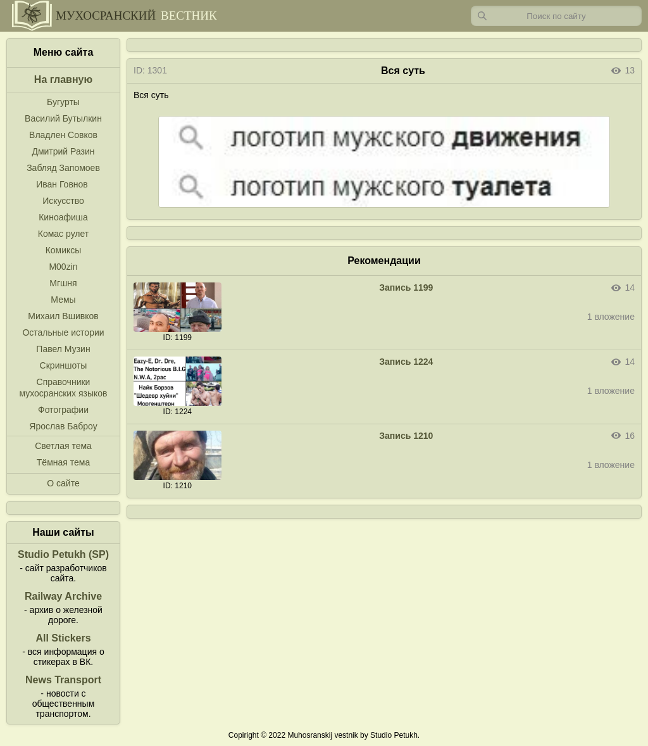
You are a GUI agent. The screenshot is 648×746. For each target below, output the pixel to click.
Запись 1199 (406, 287)
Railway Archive (63, 596)
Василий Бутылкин (63, 118)
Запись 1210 (406, 436)
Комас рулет (63, 234)
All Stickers (62, 638)
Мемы (63, 299)
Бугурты (63, 102)
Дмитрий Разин (63, 151)
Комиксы (64, 250)
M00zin (63, 267)
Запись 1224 (406, 362)
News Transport (63, 679)
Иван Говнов (62, 184)
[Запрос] (556, 16)
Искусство (63, 201)
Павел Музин (63, 349)
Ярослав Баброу (63, 426)
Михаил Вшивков (63, 316)
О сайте (63, 483)
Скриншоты (63, 365)
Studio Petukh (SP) (63, 554)
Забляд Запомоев (63, 168)
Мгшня (63, 283)
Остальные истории (63, 332)
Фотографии (63, 410)
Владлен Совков (63, 135)
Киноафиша (63, 217)
